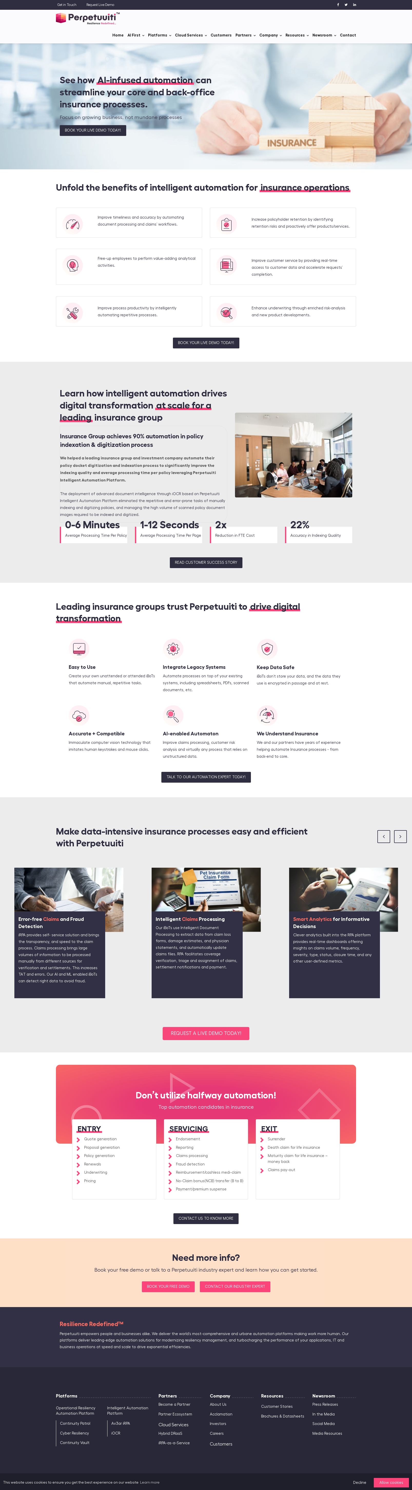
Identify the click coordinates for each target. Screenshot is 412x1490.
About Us (218, 1404)
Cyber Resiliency (74, 1433)
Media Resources (327, 1434)
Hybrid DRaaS (170, 1434)
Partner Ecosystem (175, 1414)
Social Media (323, 1424)
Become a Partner (174, 1404)
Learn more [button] (150, 1482)
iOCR (115, 1433)
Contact (348, 35)
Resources (295, 35)
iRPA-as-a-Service (174, 1443)
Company (268, 35)
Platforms (157, 35)
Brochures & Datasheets (282, 1416)
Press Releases (325, 1404)
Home (118, 35)
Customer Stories (277, 1407)
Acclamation (221, 1414)
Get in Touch (66, 4)
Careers (217, 1434)
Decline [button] (359, 1483)
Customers (221, 35)
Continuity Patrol (75, 1424)
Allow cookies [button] (391, 1483)
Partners (244, 35)
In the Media (323, 1414)
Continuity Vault (75, 1443)
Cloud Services (189, 35)
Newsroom (322, 35)
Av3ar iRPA (120, 1424)
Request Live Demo (100, 4)
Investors (218, 1424)
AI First (133, 35)
